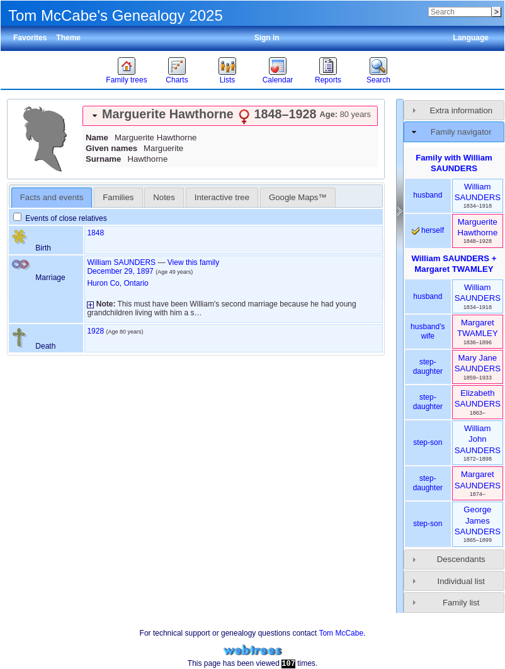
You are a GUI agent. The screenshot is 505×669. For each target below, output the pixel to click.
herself (428, 230)
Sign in (267, 37)
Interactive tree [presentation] (222, 197)
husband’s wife (428, 331)
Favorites (30, 37)
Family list (461, 602)
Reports (328, 80)
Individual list (461, 581)
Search (378, 80)
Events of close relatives (60, 218)
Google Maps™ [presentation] (298, 197)
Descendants (461, 559)
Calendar (278, 80)
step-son (427, 442)
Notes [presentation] (163, 197)
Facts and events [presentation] (51, 197)
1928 (95, 331)
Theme (68, 37)
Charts (177, 80)
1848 (95, 232)
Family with (454, 163)
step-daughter (428, 366)
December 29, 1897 (120, 271)
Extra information (460, 110)
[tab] (230, 116)
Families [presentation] (118, 197)
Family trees (126, 80)
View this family (193, 262)
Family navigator (461, 132)
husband (427, 195)
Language (471, 37)
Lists (227, 80)
